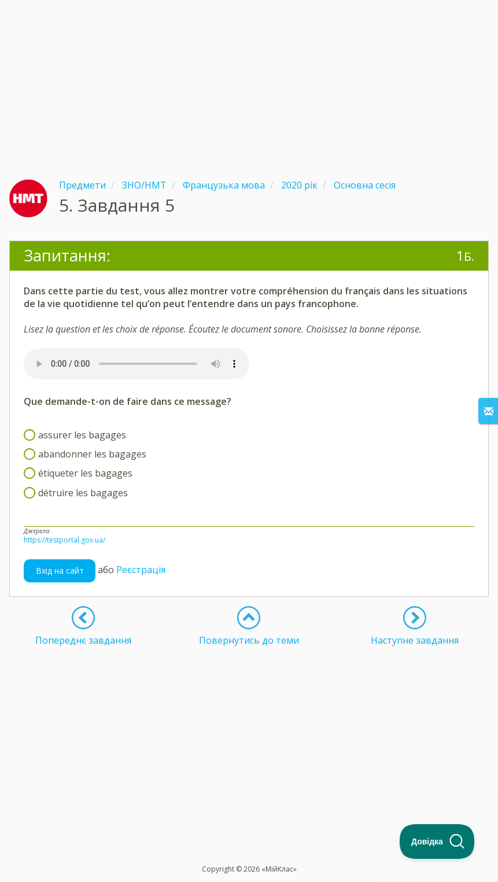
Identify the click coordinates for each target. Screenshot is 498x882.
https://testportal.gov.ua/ (64, 540)
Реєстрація (140, 569)
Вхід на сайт (60, 570)
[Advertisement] (249, 81)
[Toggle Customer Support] (437, 841)
